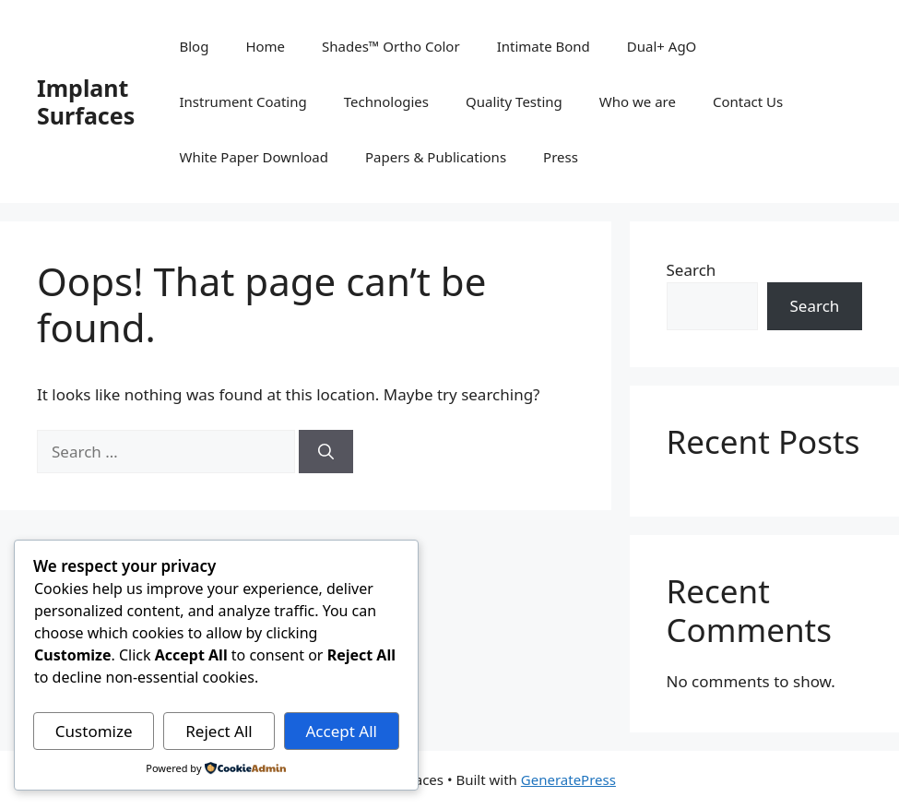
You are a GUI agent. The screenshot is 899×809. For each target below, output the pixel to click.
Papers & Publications (435, 157)
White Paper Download (253, 157)
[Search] (326, 452)
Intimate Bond (543, 46)
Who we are (637, 101)
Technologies (386, 101)
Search (691, 269)
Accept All (340, 731)
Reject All (219, 731)
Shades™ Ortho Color (391, 46)
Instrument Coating (242, 101)
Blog (193, 46)
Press (560, 157)
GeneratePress (568, 779)
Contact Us (748, 101)
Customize (94, 731)
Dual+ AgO (662, 46)
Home (265, 46)
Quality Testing (514, 101)
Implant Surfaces (86, 101)
